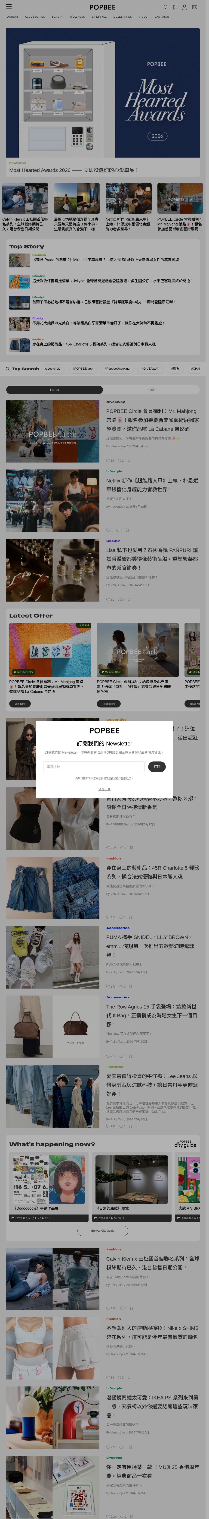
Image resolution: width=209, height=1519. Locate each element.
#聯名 (147, 368)
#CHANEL (171, 368)
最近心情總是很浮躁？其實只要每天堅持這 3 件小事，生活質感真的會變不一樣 (76, 224)
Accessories (35, 16)
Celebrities (123, 16)
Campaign (161, 16)
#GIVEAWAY (123, 368)
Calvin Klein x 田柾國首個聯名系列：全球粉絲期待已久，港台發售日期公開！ (25, 224)
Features (17, 163)
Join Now (20, 703)
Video (143, 16)
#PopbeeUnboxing (89, 368)
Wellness (77, 16)
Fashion (12, 16)
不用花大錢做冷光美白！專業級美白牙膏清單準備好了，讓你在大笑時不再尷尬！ (99, 323)
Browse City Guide (102, 1230)
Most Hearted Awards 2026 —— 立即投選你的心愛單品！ (74, 170)
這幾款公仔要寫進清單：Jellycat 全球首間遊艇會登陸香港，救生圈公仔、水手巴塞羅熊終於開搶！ (113, 281)
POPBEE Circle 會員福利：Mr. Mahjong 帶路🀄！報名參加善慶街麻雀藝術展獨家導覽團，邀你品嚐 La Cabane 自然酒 (180, 224)
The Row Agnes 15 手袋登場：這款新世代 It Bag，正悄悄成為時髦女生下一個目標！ (151, 1015)
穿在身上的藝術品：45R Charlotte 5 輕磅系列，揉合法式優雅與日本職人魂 (94, 344)
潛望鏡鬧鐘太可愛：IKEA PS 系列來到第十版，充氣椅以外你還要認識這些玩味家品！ (152, 1406)
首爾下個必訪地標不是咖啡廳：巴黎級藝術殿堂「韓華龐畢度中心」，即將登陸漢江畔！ (104, 302)
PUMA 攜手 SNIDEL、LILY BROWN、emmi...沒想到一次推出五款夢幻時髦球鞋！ (150, 946)
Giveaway (115, 401)
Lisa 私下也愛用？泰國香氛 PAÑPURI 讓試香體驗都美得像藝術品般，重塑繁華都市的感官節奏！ (152, 559)
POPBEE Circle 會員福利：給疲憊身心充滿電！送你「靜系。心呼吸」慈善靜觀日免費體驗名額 (134, 687)
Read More (108, 703)
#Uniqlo (195, 368)
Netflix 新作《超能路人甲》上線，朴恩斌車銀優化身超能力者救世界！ (128, 224)
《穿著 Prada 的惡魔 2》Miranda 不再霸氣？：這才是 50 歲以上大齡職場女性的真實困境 (105, 260)
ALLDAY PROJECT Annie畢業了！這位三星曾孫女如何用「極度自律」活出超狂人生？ (152, 738)
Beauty (57, 16)
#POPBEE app (55, 368)
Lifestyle (99, 16)
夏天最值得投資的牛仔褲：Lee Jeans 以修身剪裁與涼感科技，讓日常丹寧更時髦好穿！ (152, 1085)
